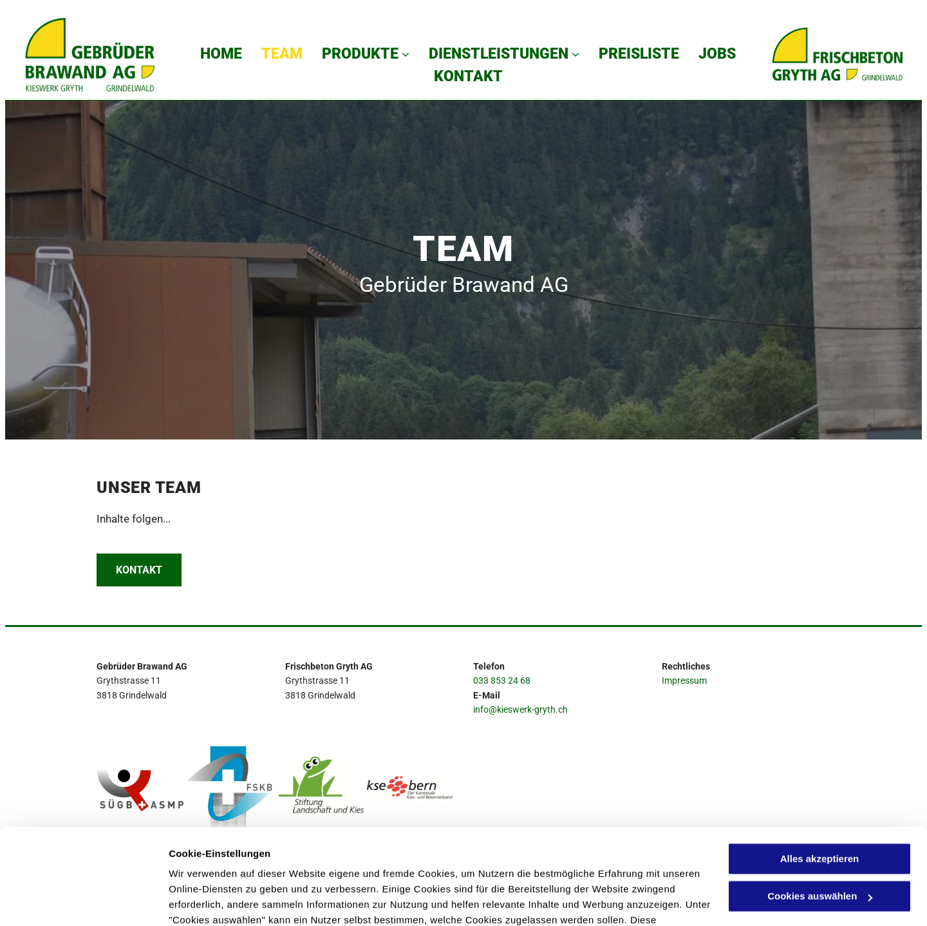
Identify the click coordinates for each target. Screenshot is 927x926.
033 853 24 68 (501, 680)
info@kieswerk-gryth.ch (520, 709)
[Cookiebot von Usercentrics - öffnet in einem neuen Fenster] (83, 901)
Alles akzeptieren (819, 772)
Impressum (684, 680)
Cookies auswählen (214, 900)
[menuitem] (221, 54)
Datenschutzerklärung (223, 865)
